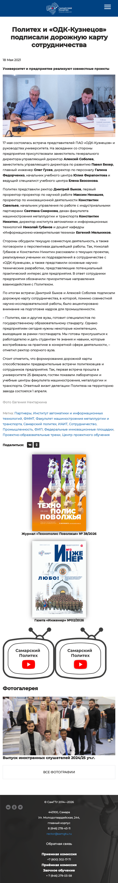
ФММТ (29, 419)
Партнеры (22, 413)
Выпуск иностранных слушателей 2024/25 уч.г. (49, 758)
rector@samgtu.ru (59, 833)
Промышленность (18, 429)
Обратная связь (59, 844)
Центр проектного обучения (85, 435)
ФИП (38, 429)
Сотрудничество (82, 424)
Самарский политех (39, 424)
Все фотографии (59, 772)
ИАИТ (62, 424)
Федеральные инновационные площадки (79, 429)
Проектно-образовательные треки (31, 435)
